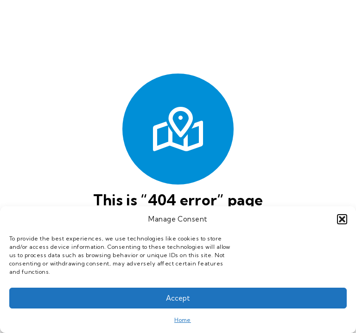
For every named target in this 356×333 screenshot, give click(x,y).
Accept (178, 298)
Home (182, 319)
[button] (342, 219)
